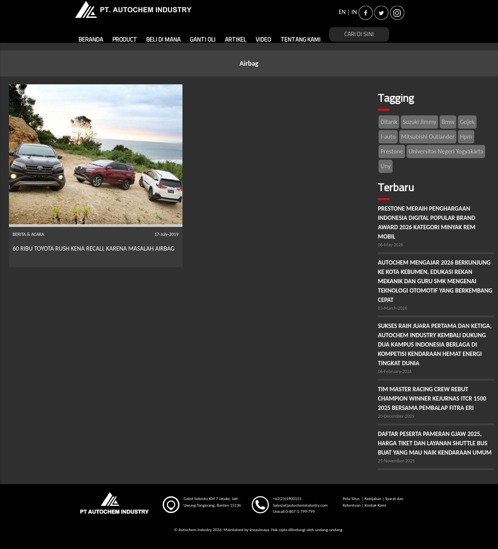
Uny (386, 166)
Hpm (466, 136)
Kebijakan (373, 498)
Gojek (467, 121)
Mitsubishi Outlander (427, 136)
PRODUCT (124, 40)
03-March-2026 (392, 308)
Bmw (448, 121)
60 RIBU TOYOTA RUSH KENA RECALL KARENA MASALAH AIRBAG (94, 248)
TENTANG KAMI (301, 40)
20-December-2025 (396, 416)
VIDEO (263, 40)
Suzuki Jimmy (419, 121)
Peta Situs (352, 498)
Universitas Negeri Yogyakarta (446, 151)
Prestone (392, 151)
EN (341, 12)
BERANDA (91, 40)
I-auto (388, 136)
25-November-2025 (396, 461)
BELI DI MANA (163, 40)
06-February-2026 (395, 371)
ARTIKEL (235, 40)
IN (354, 12)
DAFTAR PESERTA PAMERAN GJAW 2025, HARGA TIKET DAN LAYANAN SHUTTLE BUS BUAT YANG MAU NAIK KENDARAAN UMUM (434, 443)
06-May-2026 (390, 244)
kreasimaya (259, 529)
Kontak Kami (375, 505)
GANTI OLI (203, 40)
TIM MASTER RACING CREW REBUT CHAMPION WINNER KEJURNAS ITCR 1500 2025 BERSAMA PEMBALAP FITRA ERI (432, 398)
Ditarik (389, 121)
